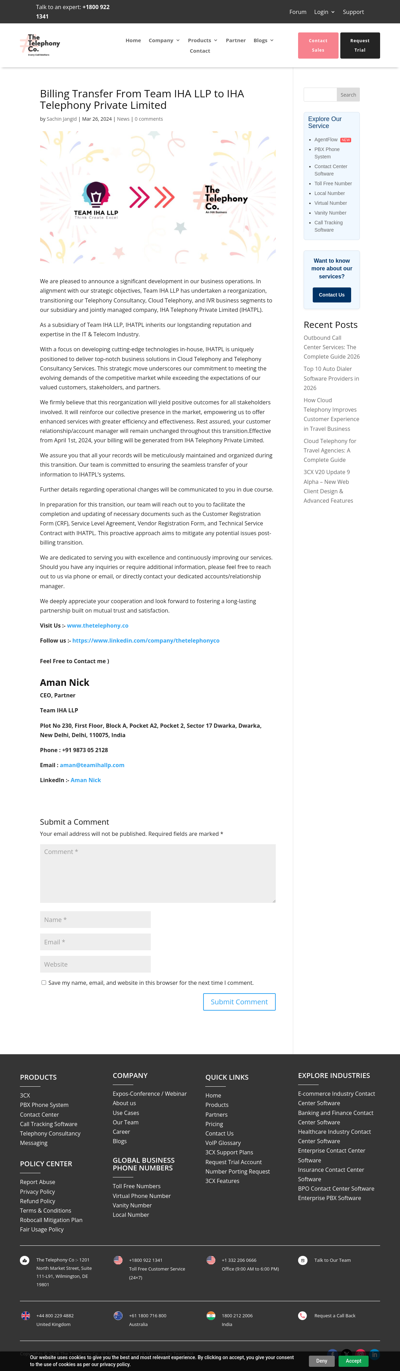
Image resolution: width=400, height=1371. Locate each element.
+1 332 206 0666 (239, 1260)
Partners (216, 1114)
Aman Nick (86, 780)
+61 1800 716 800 (147, 1315)
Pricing (214, 1124)
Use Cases (126, 1113)
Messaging (33, 1143)
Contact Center (39, 1114)
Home (133, 41)
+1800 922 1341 (146, 1260)
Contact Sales (318, 45)
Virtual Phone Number (142, 1196)
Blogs (260, 41)
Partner (236, 41)
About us (124, 1103)
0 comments (149, 118)
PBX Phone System (44, 1105)
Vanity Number (330, 213)
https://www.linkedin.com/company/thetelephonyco (146, 640)
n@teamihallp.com (98, 765)
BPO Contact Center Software (336, 1188)
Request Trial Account (233, 1162)
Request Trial (360, 45)
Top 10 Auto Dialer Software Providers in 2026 (331, 378)
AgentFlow (326, 139)
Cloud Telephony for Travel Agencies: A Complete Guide (330, 450)
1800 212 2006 (237, 1315)
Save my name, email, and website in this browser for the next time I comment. (151, 983)
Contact (200, 51)
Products (200, 41)
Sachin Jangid (62, 118)
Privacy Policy (37, 1192)
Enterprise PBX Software (329, 1198)
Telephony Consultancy (50, 1133)
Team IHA (183, 1353)
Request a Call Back (334, 1315)
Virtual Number (330, 203)
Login (321, 12)
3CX (25, 1095)
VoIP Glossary (222, 1143)
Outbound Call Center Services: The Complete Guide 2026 (332, 347)
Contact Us (332, 295)
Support (353, 12)
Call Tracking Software (48, 1124)
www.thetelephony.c (96, 625)
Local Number (329, 193)
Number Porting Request (237, 1171)
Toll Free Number (333, 183)
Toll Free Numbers (137, 1186)
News (123, 118)
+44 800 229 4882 (55, 1315)
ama (66, 765)
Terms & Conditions (45, 1210)
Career (121, 1132)
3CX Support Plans (229, 1152)
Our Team (126, 1122)
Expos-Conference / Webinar (150, 1093)
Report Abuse (37, 1182)
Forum (297, 12)
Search (348, 94)
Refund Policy (37, 1201)
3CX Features (222, 1181)
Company (161, 41)
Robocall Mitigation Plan (51, 1220)
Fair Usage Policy (42, 1229)
